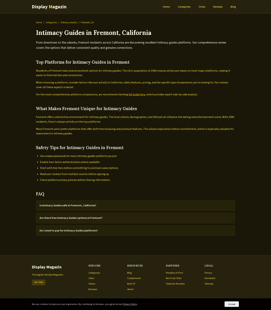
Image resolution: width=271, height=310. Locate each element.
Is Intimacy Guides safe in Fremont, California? (68, 205)
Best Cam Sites (174, 278)
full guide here (137, 94)
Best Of (131, 284)
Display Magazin (47, 267)
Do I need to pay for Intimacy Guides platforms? (69, 230)
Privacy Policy (130, 304)
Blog (233, 7)
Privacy (208, 273)
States (91, 284)
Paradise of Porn (174, 273)
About (130, 289)
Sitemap (209, 284)
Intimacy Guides (69, 22)
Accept (231, 304)
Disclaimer (210, 278)
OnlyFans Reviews (175, 284)
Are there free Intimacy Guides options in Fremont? (71, 218)
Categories (184, 7)
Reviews (218, 7)
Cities (202, 7)
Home (166, 7)
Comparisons (134, 278)
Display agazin (49, 6)
